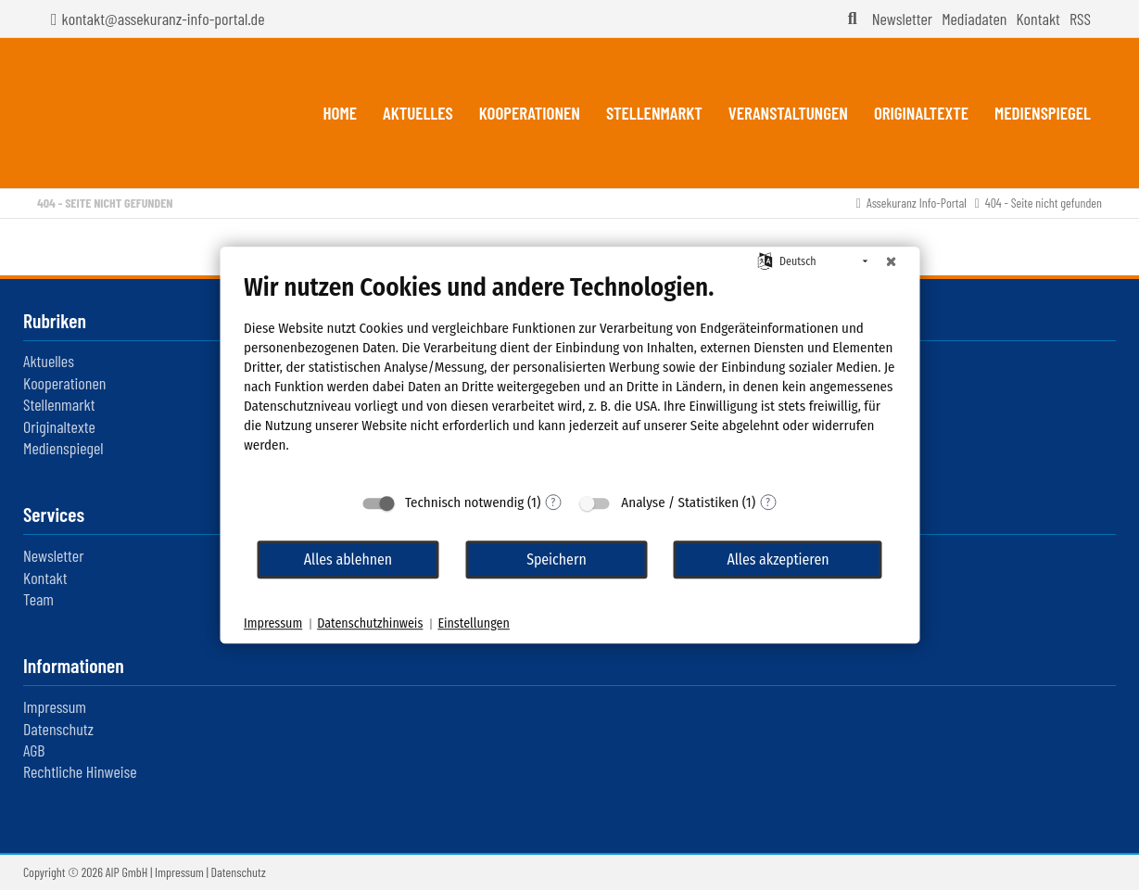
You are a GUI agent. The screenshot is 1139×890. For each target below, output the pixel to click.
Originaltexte (59, 426)
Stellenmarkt (59, 404)
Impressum (54, 706)
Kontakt (1037, 18)
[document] (569, 377)
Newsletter (902, 18)
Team (38, 599)
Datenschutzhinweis (370, 623)
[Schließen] (891, 261)
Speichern (556, 559)
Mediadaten (974, 18)
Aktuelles (48, 360)
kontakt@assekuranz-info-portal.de (163, 18)
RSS (1080, 18)
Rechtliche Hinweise (80, 771)
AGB (33, 750)
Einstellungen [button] (473, 623)
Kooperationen (64, 383)
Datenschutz (58, 728)
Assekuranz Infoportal (142, 113)
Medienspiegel (63, 448)
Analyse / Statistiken (680, 502)
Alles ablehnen (348, 559)
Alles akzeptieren (778, 559)
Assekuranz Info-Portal (917, 202)
